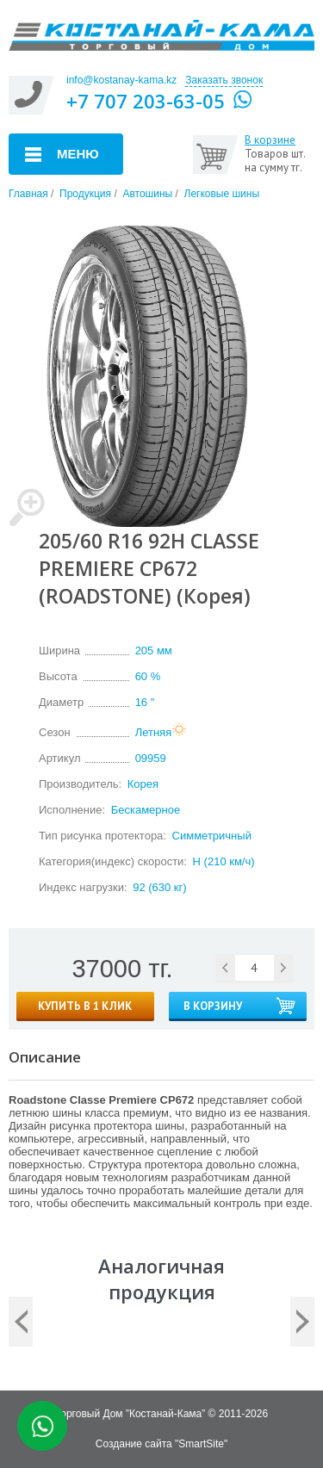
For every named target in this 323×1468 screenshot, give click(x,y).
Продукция (85, 194)
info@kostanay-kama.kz (121, 80)
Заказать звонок (224, 80)
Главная (28, 194)
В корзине (270, 140)
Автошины (147, 194)
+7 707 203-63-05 (145, 101)
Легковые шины (222, 194)
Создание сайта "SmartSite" (161, 1444)
